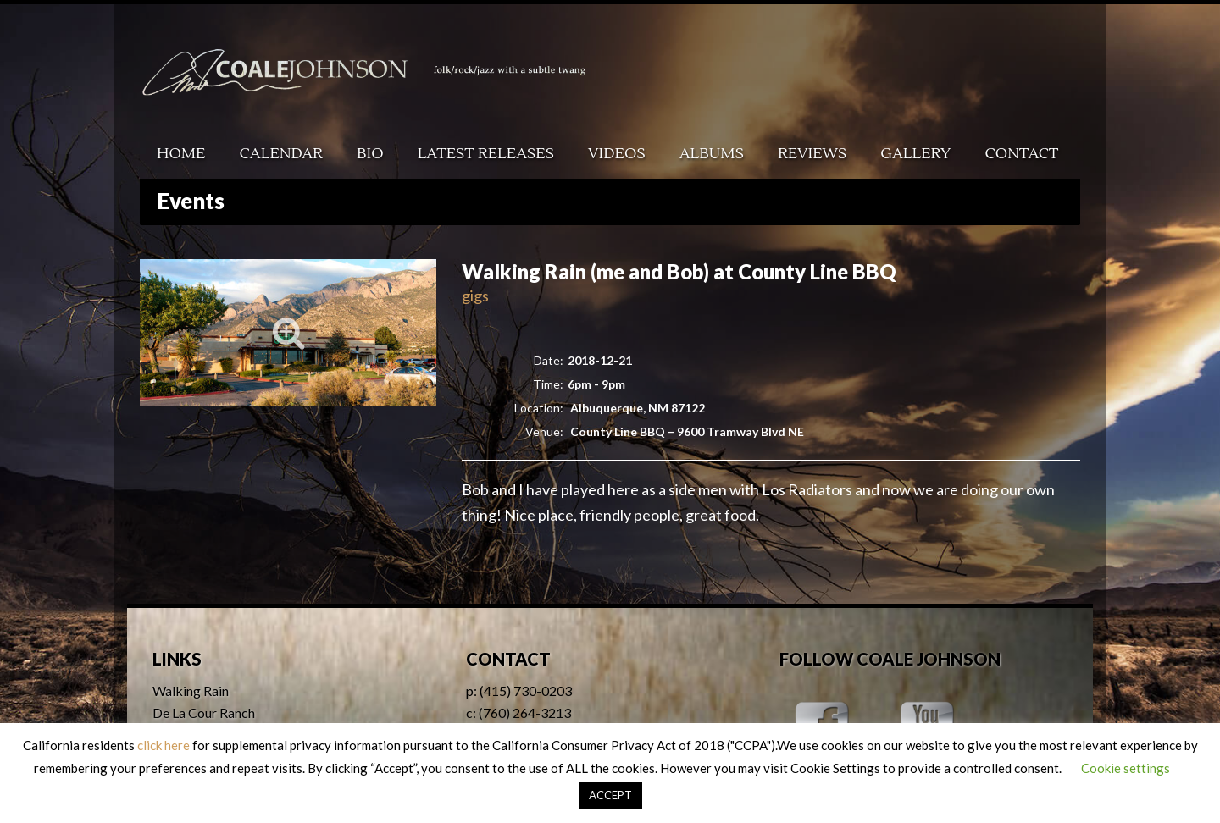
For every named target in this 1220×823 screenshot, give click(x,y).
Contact (1022, 153)
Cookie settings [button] (1125, 768)
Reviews (812, 153)
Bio (370, 153)
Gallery (915, 153)
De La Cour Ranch (203, 712)
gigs (475, 295)
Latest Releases (486, 153)
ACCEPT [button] (610, 795)
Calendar (281, 153)
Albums (711, 153)
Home (181, 153)
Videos (617, 153)
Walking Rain (190, 690)
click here (163, 745)
